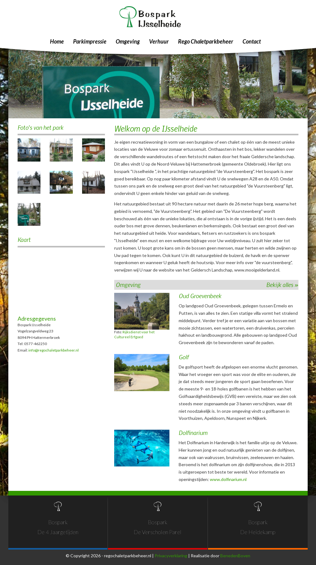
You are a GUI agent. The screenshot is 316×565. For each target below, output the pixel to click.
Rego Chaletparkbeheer (205, 41)
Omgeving (128, 41)
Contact (252, 41)
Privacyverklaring (171, 555)
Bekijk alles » (282, 285)
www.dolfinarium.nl (228, 479)
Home (57, 41)
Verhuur (159, 41)
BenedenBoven (235, 555)
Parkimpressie (89, 41)
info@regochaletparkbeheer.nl (53, 350)
